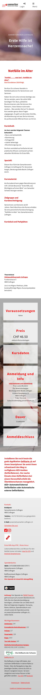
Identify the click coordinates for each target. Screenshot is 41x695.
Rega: (6, 638)
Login (23, 5)
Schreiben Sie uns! (11, 525)
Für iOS (20, 676)
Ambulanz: (8, 624)
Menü (34, 5)
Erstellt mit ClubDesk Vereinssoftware (20, 688)
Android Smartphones (12, 554)
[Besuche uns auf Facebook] (5, 530)
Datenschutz (25, 682)
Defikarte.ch (26, 461)
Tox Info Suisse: (10, 641)
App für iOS (26, 551)
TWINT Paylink (28, 595)
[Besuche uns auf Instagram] (9, 530)
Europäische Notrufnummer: (15, 627)
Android (30, 676)
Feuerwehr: (8, 634)
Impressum (15, 682)
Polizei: (7, 631)
